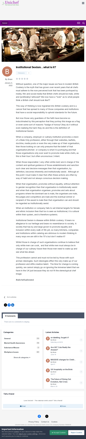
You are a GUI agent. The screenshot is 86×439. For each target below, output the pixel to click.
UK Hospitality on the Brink (62, 369)
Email (23, 406)
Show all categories (22, 357)
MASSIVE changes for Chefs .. (63, 360)
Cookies (54, 422)
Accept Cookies (58, 432)
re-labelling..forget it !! (60, 338)
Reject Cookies (76, 432)
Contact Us (45, 422)
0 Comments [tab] (10, 316)
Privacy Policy (34, 422)
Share (63, 406)
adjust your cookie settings (28, 434)
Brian (10, 79)
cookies (16, 431)
